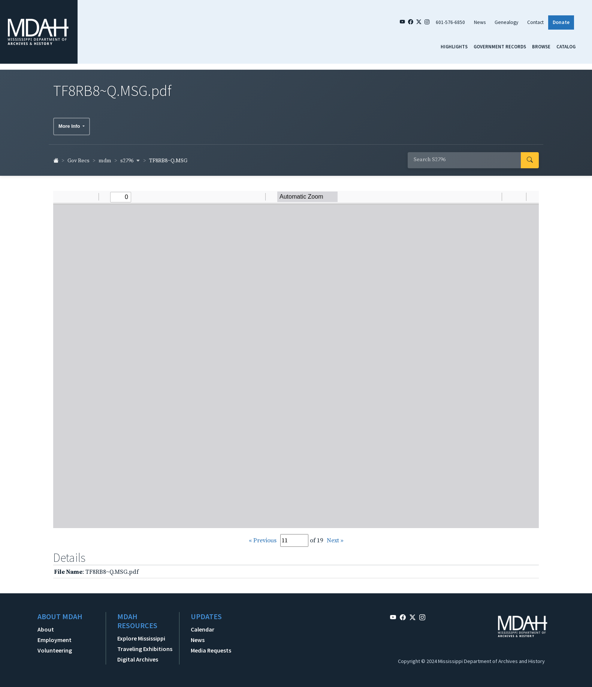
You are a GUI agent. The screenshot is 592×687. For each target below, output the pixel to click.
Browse (541, 46)
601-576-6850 (450, 22)
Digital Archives (137, 656)
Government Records (500, 46)
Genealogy (506, 22)
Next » (335, 536)
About (45, 626)
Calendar (202, 626)
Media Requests (211, 647)
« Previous (263, 536)
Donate (561, 22)
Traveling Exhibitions (144, 645)
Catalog (566, 46)
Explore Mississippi (141, 635)
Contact (535, 22)
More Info (69, 123)
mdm (105, 157)
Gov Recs (78, 157)
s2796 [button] (130, 157)
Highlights (454, 46)
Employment (54, 636)
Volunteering (54, 647)
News (480, 22)
